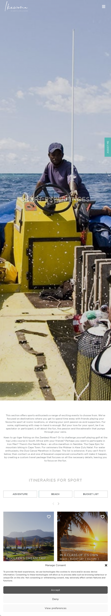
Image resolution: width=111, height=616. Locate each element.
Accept (55, 590)
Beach (55, 494)
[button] (106, 565)
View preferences (55, 608)
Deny (55, 599)
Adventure (20, 494)
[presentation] (53, 503)
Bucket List (91, 494)
